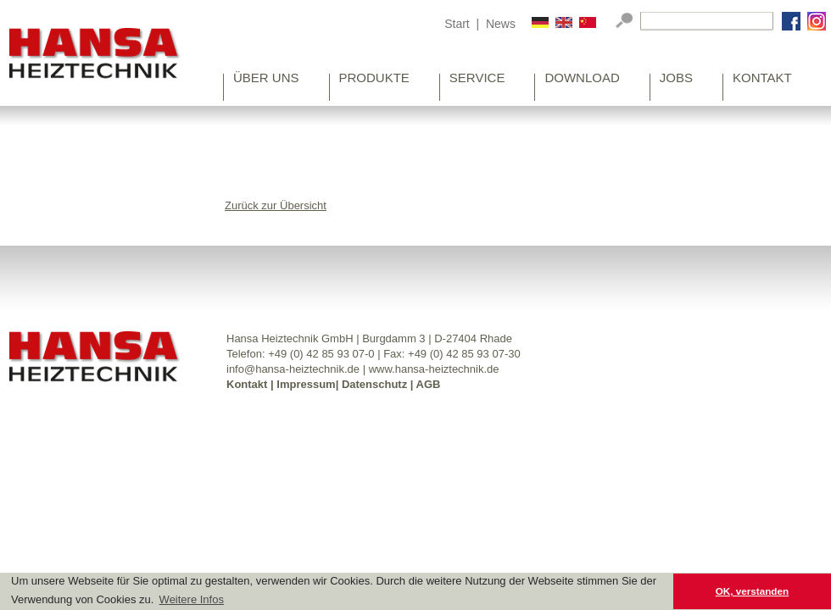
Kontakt (762, 79)
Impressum (305, 384)
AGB (428, 384)
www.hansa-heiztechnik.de (434, 369)
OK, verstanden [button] (752, 590)
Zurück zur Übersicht (275, 205)
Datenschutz (374, 384)
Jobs (676, 79)
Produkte (374, 79)
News (501, 23)
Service (477, 79)
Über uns (266, 79)
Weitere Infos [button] (191, 599)
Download (581, 79)
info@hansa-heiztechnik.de (293, 369)
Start (457, 23)
